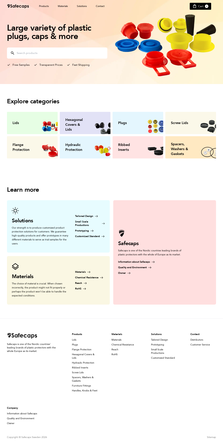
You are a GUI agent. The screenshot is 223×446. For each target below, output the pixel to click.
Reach (115, 349)
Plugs (75, 344)
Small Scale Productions (157, 351)
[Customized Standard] (90, 236)
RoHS (115, 354)
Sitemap (211, 437)
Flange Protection (81, 349)
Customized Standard (163, 358)
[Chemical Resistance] (90, 277)
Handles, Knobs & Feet (84, 390)
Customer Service (200, 344)
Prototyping (157, 344)
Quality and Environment (20, 418)
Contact (100, 6)
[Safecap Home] (18, 6)
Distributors (196, 339)
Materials (63, 6)
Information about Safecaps (22, 413)
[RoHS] (90, 288)
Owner (10, 423)
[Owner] (151, 273)
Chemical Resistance (123, 344)
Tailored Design (159, 339)
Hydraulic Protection (83, 362)
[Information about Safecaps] (151, 262)
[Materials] (90, 272)
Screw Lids (78, 372)
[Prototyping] (90, 231)
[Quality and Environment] (151, 267)
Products (44, 6)
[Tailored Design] (90, 216)
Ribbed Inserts (80, 367)
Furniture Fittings (81, 385)
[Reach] (90, 283)
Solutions (82, 6)
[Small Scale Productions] (90, 223)
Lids (74, 339)
